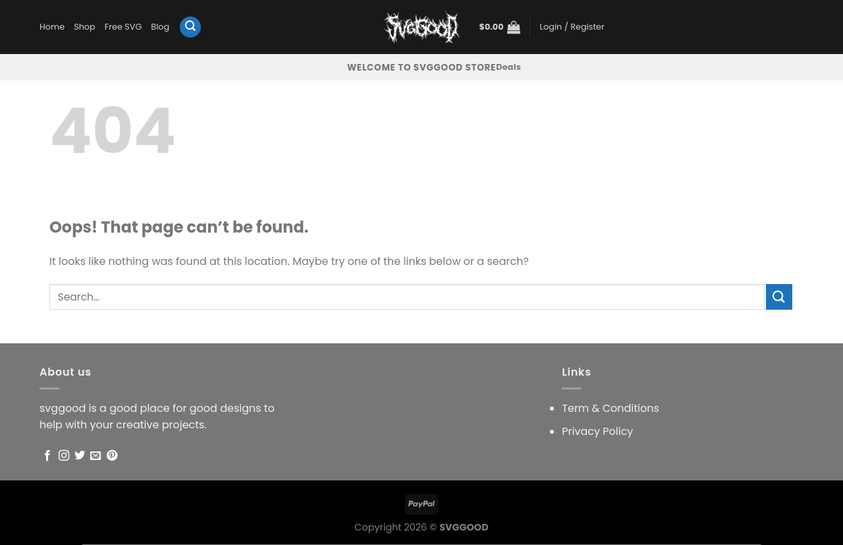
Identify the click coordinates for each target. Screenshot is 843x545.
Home (52, 26)
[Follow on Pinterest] (112, 456)
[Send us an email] (95, 456)
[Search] (190, 27)
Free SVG (123, 26)
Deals (508, 66)
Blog (160, 26)
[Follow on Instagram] (64, 456)
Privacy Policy (597, 431)
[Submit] (779, 297)
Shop (84, 26)
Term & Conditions (610, 408)
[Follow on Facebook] (47, 456)
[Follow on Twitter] (79, 456)
